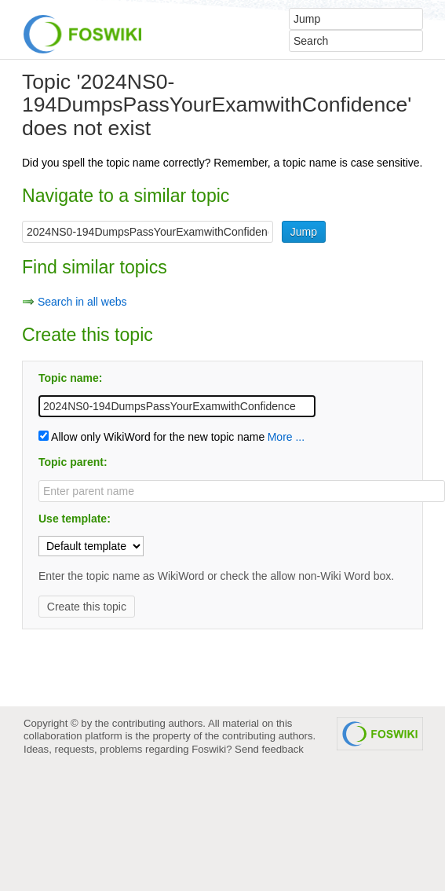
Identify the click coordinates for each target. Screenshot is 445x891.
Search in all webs (82, 301)
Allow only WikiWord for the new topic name (151, 437)
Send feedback (269, 749)
